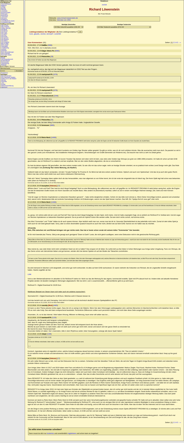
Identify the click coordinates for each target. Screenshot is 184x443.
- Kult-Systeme (4, 39)
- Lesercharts (4, 16)
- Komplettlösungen (5, 22)
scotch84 (57, 34)
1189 (49, 334)
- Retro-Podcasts (5, 53)
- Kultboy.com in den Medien (8, 78)
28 (52, 56)
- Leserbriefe (3, 11)
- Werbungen (4, 14)
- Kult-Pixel (3, 35)
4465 (55, 305)
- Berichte (3, 8)
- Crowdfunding (4, 48)
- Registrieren (4, 73)
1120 (54, 317)
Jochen (43, 34)
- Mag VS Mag (4, 43)
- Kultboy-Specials (5, 28)
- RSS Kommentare (5, 76)
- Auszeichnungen (5, 12)
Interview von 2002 (64, 20)
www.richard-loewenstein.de (67, 18)
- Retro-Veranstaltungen (7, 52)
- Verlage (2, 7)
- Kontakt (2, 84)
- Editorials (3, 9)
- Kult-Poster (3, 36)
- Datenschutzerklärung (6, 85)
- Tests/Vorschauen (5, 4)
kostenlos (50, 433)
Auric (31, 34)
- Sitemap (3, 80)
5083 (57, 51)
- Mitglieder (3, 65)
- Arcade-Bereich (5, 60)
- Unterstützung (4, 63)
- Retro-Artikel (4, 45)
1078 (55, 74)
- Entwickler (3, 50)
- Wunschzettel (4, 62)
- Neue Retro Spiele (6, 55)
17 (58, 186)
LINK (29, 274)
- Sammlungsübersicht (6, 59)
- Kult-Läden (3, 33)
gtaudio (36, 34)
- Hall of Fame (4, 25)
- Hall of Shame (4, 26)
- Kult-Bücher (4, 31)
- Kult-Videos (4, 41)
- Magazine (3, 5)
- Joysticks (3, 49)
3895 (52, 125)
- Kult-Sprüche (4, 38)
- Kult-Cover (3, 32)
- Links (2, 83)
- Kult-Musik (3, 29)
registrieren (72, 433)
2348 (56, 96)
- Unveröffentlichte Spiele (7, 21)
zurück (104, 5)
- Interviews (3, 18)
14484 (53, 137)
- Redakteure (4, 19)
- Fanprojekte (4, 46)
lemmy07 (50, 34)
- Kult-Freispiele (4, 42)
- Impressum (3, 87)
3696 (50, 45)
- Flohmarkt (3, 81)
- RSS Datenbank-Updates (7, 77)
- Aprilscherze (4, 15)
